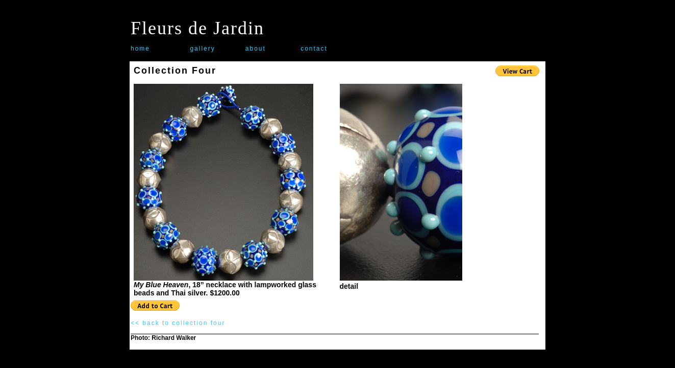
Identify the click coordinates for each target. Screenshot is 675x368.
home (140, 48)
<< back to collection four (178, 323)
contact (314, 48)
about (255, 48)
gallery (202, 48)
